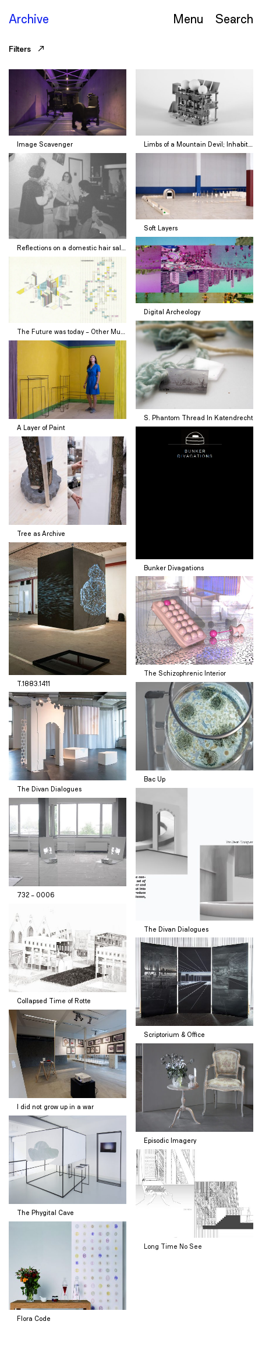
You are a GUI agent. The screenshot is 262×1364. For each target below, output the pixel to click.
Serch (234, 18)
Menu (188, 18)
